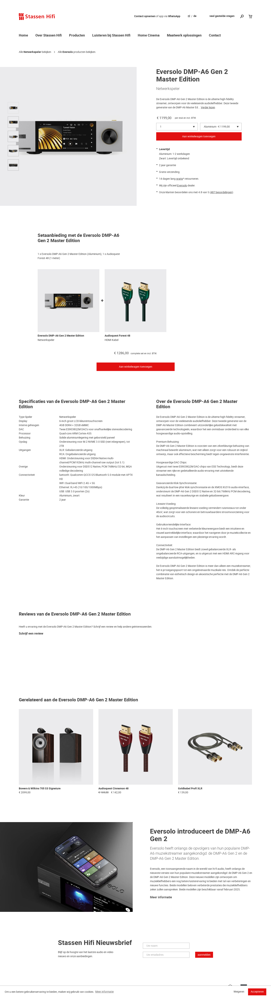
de (194, 16)
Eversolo (67, 52)
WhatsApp (174, 16)
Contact (215, 35)
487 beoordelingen (221, 192)
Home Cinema (149, 35)
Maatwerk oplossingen (184, 35)
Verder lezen (208, 107)
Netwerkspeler (32, 52)
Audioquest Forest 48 (117, 336)
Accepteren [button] (257, 991)
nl (189, 16)
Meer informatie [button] (104, 991)
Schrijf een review (31, 634)
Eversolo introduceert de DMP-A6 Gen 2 (200, 835)
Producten (77, 35)
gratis (179, 179)
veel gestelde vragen (221, 16)
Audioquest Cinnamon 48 (113, 788)
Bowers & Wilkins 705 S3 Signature (40, 788)
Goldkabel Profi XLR (190, 788)
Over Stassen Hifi (48, 35)
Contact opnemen (144, 16)
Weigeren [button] (239, 991)
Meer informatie (161, 897)
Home (23, 35)
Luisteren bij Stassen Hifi (111, 35)
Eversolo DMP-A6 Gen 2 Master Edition (61, 336)
